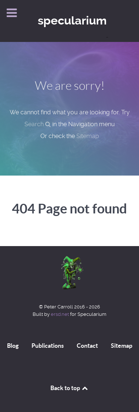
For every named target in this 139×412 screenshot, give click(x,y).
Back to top (69, 388)
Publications (48, 345)
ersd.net (60, 314)
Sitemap (87, 136)
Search (37, 124)
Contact (87, 345)
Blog (13, 345)
